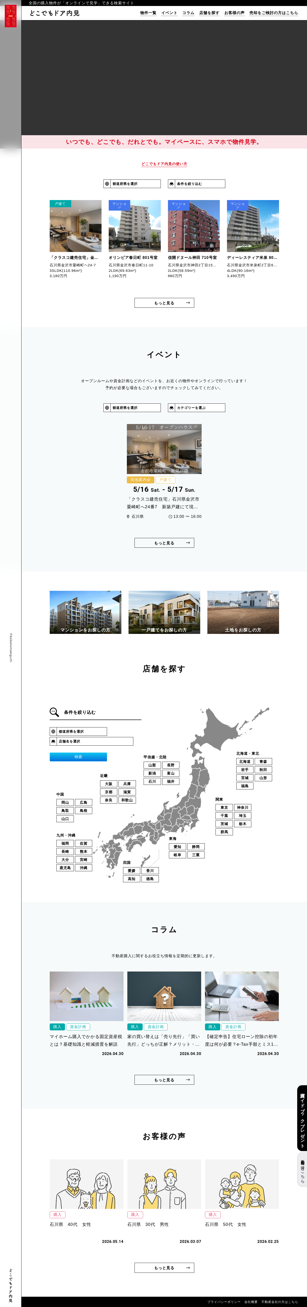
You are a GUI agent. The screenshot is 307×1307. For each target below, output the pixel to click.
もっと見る (164, 303)
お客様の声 (234, 13)
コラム (188, 13)
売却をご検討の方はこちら (273, 13)
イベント (169, 13)
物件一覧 (148, 13)
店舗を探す (209, 13)
